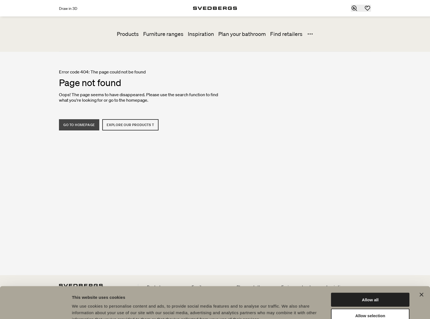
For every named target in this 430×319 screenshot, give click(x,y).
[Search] (354, 8)
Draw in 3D (68, 8)
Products (128, 34)
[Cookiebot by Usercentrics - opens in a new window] (36, 308)
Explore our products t (130, 125)
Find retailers (286, 34)
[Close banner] (421, 266)
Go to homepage (79, 125)
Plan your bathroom (242, 34)
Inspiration (201, 34)
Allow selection (370, 287)
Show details (288, 308)
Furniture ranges (163, 34)
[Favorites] (367, 8)
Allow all (370, 271)
